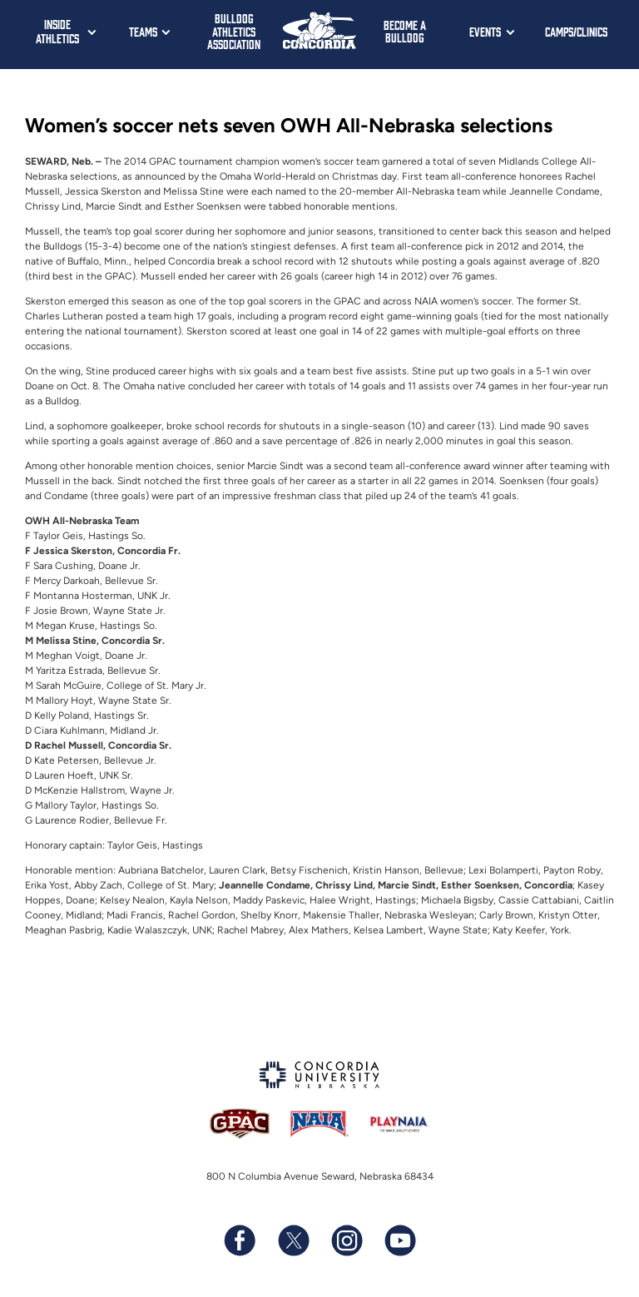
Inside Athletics (57, 31)
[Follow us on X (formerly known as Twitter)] (293, 1240)
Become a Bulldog (405, 31)
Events (485, 31)
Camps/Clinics (576, 31)
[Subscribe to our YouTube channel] (399, 1240)
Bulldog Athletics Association (233, 31)
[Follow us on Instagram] (346, 1240)
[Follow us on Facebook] (239, 1240)
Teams (143, 31)
